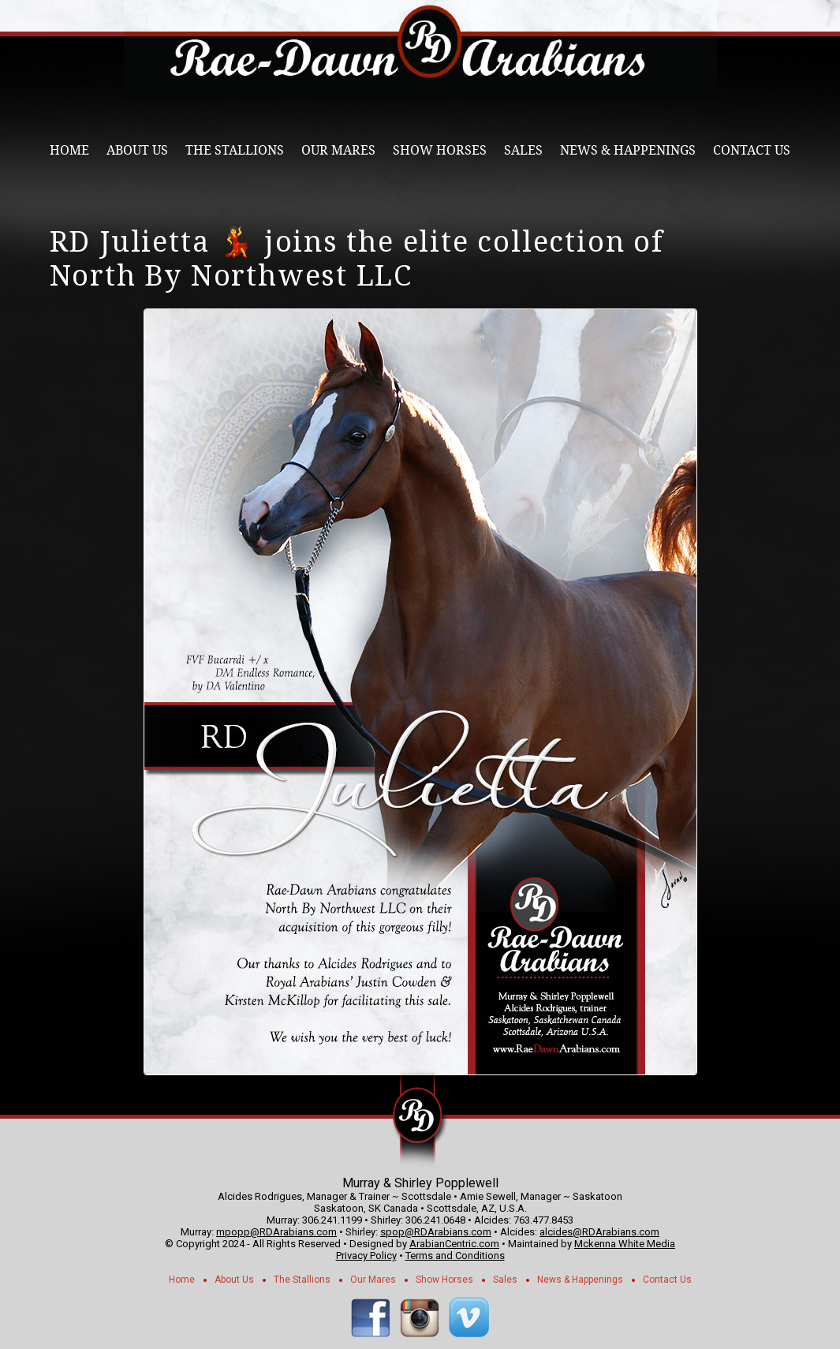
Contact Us (751, 150)
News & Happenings (628, 150)
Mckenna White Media (624, 1244)
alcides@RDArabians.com (599, 1232)
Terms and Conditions (455, 1255)
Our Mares (338, 150)
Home (69, 150)
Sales (523, 150)
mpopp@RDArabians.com (276, 1232)
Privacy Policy (366, 1255)
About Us (137, 150)
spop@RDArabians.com (435, 1232)
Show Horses (440, 150)
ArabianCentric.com (454, 1244)
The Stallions (234, 150)
